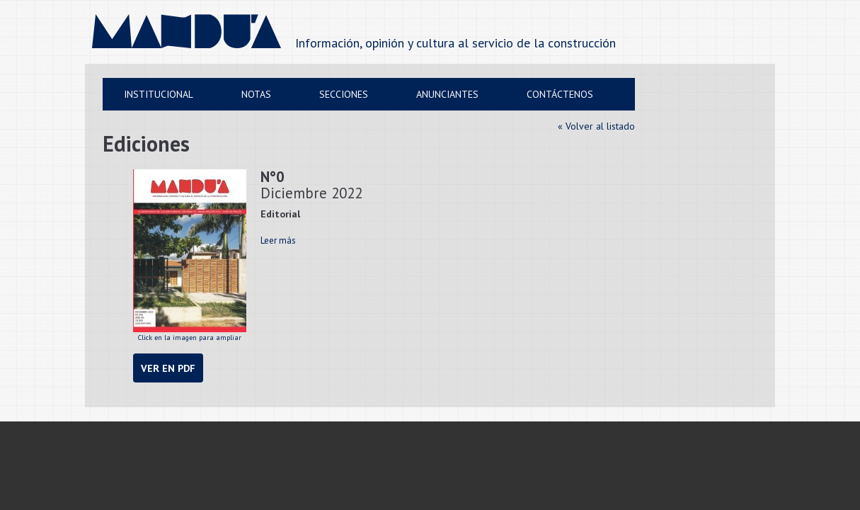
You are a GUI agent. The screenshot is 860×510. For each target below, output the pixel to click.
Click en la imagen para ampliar (189, 255)
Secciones (343, 94)
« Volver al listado (596, 126)
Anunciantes (447, 94)
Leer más (278, 240)
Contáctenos (560, 94)
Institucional (158, 94)
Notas (256, 94)
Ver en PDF (168, 368)
